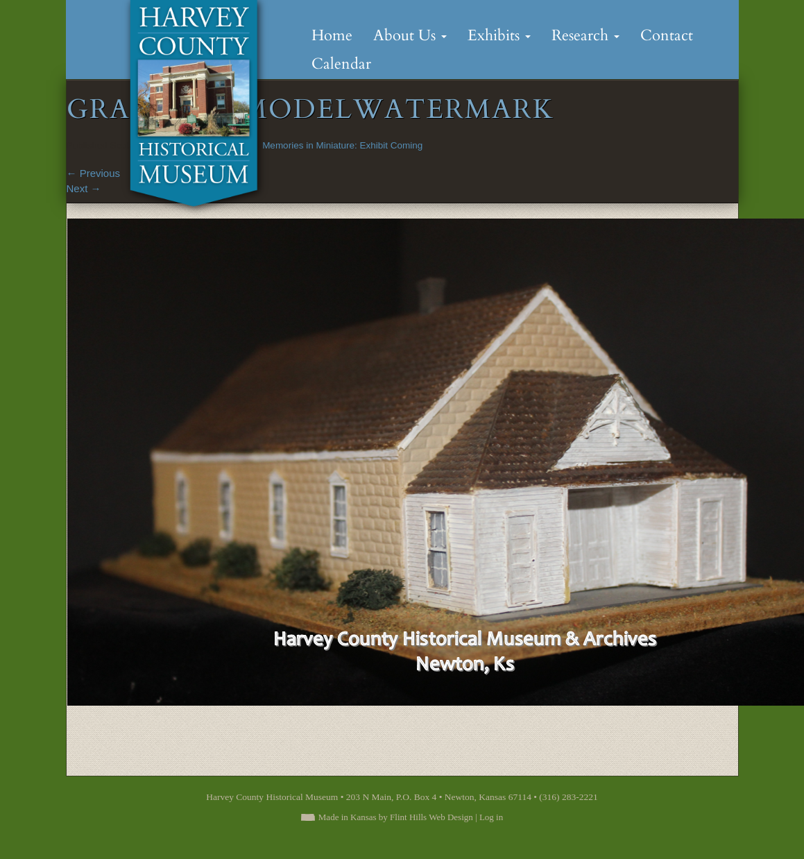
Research (585, 35)
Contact (666, 35)
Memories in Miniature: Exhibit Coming (342, 145)
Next (84, 188)
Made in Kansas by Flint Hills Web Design (395, 817)
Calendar (341, 63)
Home (331, 35)
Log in (491, 817)
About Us (410, 35)
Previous (94, 173)
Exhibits (499, 35)
